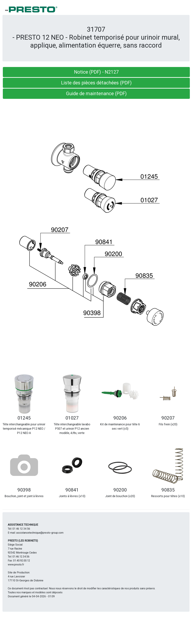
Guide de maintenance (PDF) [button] (96, 93)
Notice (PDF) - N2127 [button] (96, 72)
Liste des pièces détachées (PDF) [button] (96, 83)
